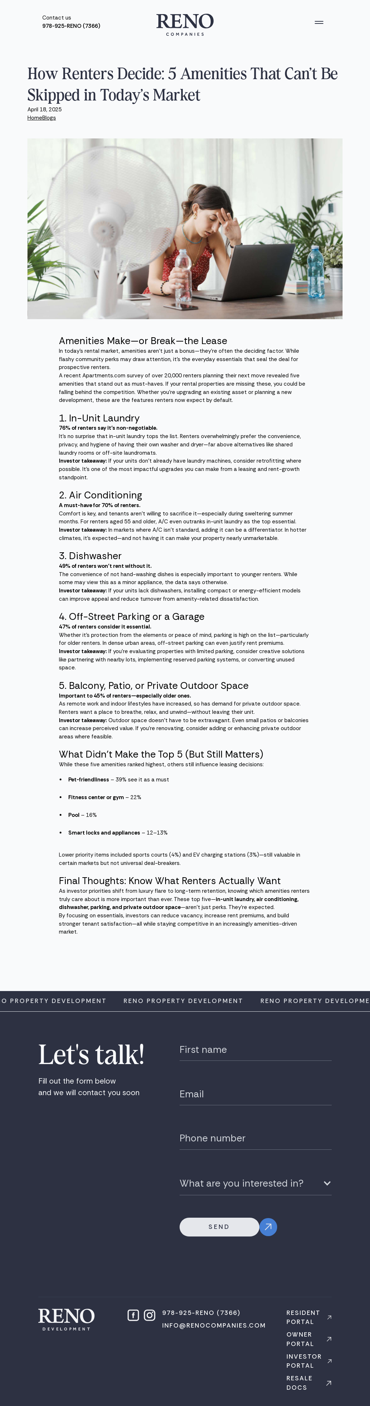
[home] (185, 25)
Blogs (49, 117)
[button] (319, 22)
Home (34, 117)
